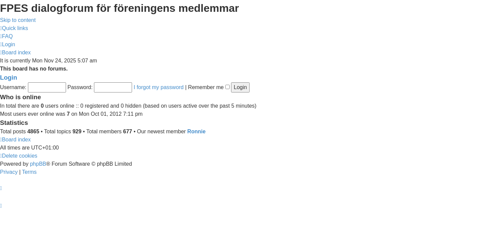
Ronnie (196, 131)
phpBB (38, 164)
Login (8, 77)
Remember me (208, 87)
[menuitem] (6, 36)
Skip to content (18, 20)
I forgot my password (159, 87)
